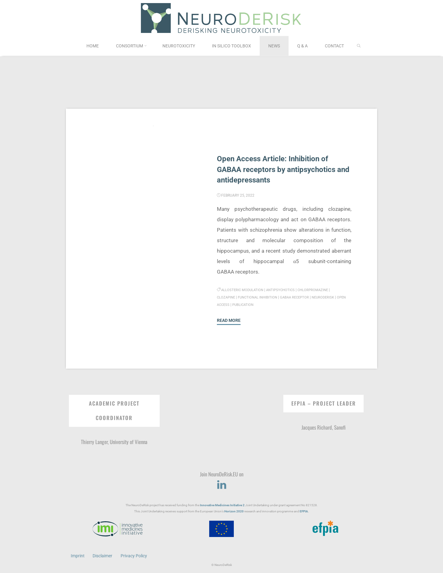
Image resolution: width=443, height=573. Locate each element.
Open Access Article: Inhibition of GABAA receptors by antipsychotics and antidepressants (278, 169)
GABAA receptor (299, 297)
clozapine (227, 297)
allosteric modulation (244, 290)
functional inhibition (260, 297)
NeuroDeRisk (330, 297)
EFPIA (304, 511)
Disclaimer (103, 555)
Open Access (229, 305)
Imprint (78, 555)
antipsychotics (284, 290)
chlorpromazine (318, 290)
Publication (255, 305)
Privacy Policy (134, 555)
